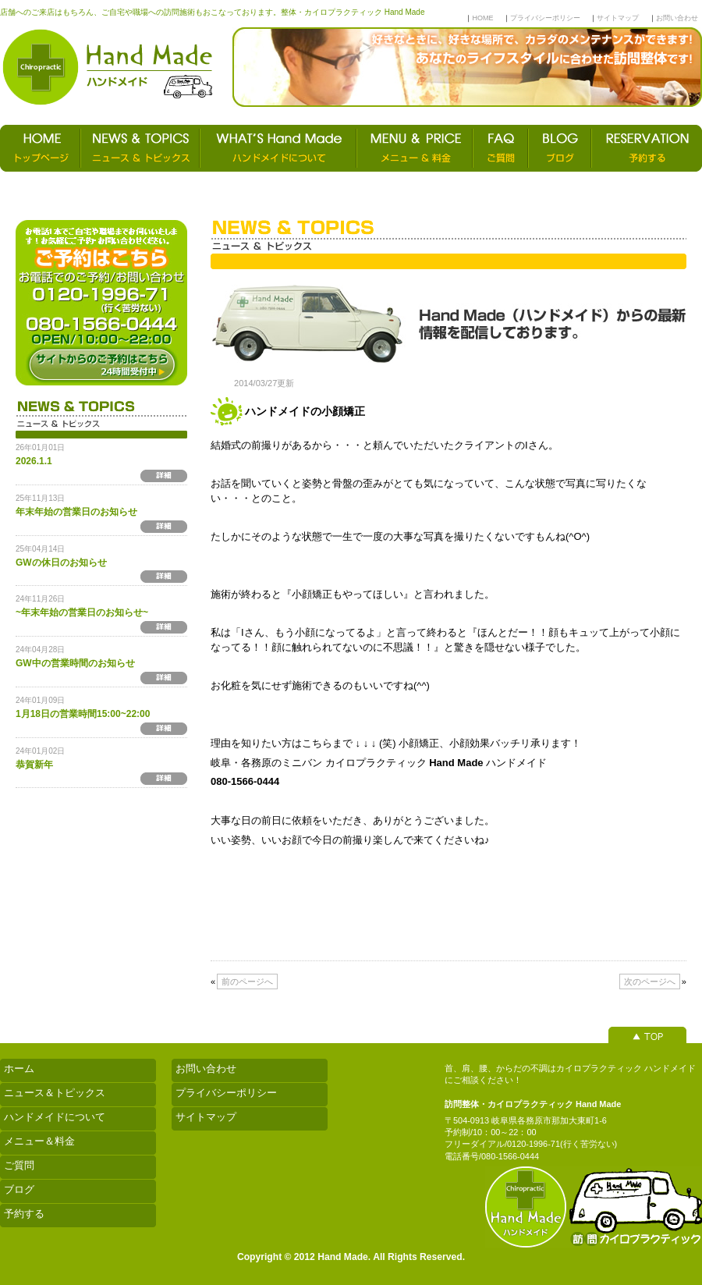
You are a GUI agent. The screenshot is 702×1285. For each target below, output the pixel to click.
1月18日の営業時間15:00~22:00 (83, 713)
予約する (24, 1213)
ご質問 (19, 1165)
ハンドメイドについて (54, 1117)
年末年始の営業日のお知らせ (76, 511)
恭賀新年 (34, 764)
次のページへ (649, 981)
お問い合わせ (677, 18)
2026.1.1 (34, 461)
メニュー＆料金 (39, 1141)
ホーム (19, 1068)
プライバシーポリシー (545, 18)
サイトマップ (618, 18)
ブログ (19, 1189)
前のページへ (247, 981)
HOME (482, 18)
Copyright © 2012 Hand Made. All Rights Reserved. (351, 1256)
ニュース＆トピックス (54, 1093)
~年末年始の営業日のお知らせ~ (82, 612)
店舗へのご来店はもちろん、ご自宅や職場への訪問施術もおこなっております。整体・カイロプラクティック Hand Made (212, 12)
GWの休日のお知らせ (61, 562)
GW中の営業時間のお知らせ (75, 663)
